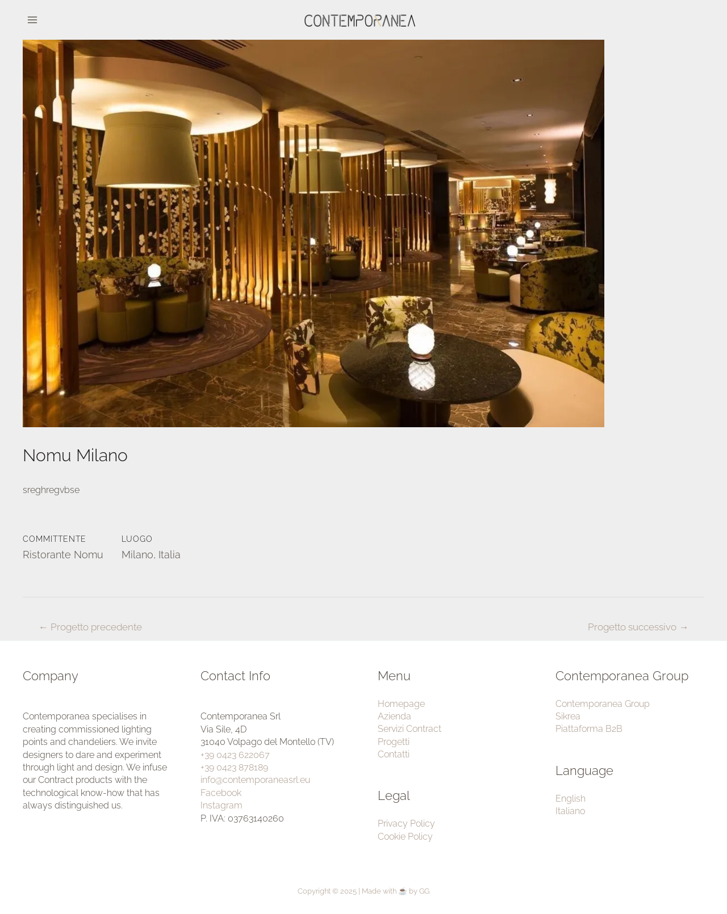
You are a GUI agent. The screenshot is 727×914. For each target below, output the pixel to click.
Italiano (570, 811)
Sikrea (567, 716)
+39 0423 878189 (234, 767)
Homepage (401, 703)
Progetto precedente (90, 627)
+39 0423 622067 (235, 754)
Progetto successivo (638, 627)
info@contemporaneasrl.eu (255, 779)
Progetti (394, 741)
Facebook (220, 792)
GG (424, 891)
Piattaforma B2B (588, 728)
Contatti (394, 754)
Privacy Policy (406, 823)
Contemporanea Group (602, 703)
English (570, 798)
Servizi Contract (409, 728)
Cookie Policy (405, 836)
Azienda (394, 716)
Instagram (221, 805)
